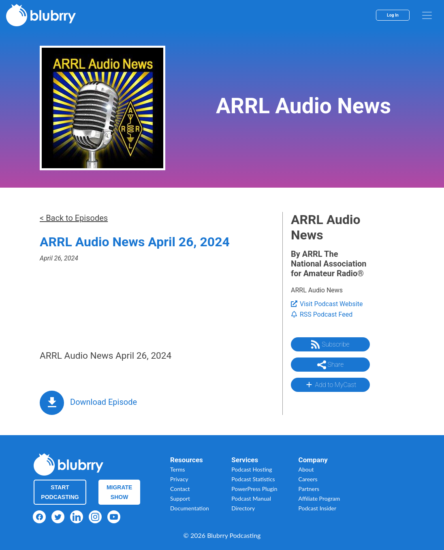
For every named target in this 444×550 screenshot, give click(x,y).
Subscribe (330, 344)
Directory (243, 508)
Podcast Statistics (253, 479)
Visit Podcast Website (327, 304)
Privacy (179, 479)
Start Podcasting (60, 492)
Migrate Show (119, 492)
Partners (309, 488)
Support (180, 498)
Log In (393, 15)
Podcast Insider (318, 508)
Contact (180, 488)
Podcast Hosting (251, 469)
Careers (308, 479)
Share (330, 364)
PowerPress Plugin (254, 488)
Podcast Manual (251, 498)
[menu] (427, 15)
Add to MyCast (330, 384)
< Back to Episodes (74, 218)
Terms (177, 469)
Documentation (189, 508)
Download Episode (103, 402)
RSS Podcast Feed (321, 314)
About (306, 469)
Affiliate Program (319, 498)
